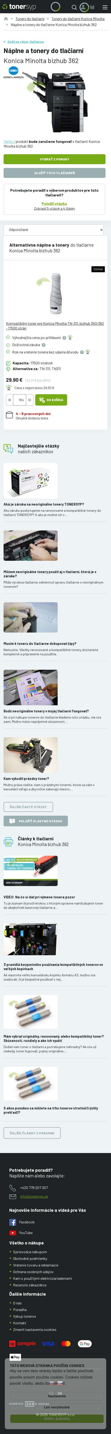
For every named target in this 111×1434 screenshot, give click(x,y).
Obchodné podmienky (30, 1258)
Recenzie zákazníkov (30, 1285)
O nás (17, 1303)
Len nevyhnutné (57, 1407)
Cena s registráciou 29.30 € (34, 388)
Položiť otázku (54, 203)
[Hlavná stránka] (19, 7)
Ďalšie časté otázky (28, 807)
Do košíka (51, 400)
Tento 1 (9, 141)
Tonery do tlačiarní (29, 18)
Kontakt (19, 1323)
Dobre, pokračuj (57, 1418)
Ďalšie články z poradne (32, 1133)
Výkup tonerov (24, 1316)
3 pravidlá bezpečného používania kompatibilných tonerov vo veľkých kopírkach (53, 967)
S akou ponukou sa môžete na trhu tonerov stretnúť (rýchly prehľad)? (51, 1110)
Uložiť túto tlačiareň (54, 173)
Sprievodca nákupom (30, 1251)
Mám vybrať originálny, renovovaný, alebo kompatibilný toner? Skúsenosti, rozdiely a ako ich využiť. (54, 1038)
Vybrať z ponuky (54, 159)
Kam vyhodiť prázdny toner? (26, 779)
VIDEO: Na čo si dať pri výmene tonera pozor (39, 897)
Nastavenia (57, 1396)
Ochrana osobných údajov (33, 1271)
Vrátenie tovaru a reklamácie (35, 1265)
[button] (75, 7)
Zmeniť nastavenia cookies (34, 1329)
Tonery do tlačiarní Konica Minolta (78, 18)
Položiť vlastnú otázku (35, 821)
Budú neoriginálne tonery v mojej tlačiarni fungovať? (46, 711)
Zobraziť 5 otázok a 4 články (54, 208)
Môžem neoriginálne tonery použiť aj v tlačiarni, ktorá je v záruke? (50, 574)
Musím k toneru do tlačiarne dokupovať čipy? (40, 644)
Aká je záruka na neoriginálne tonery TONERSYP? (44, 504)
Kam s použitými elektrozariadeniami (42, 1278)
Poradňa (20, 1309)
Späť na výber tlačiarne (25, 42)
